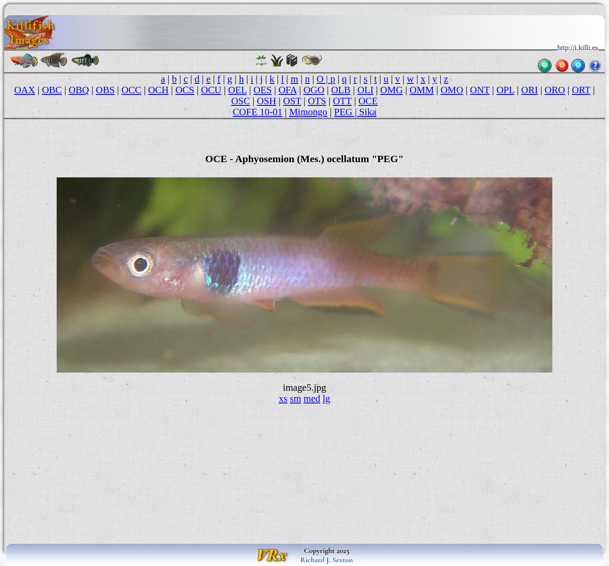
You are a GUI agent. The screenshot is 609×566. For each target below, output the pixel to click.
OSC (240, 101)
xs (283, 398)
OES (262, 90)
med (312, 398)
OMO (452, 90)
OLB (341, 90)
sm (295, 398)
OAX (25, 90)
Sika (367, 112)
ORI (529, 90)
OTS (317, 101)
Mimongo (308, 112)
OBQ (79, 90)
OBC (52, 90)
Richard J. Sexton (326, 559)
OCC (131, 90)
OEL (237, 90)
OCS (185, 90)
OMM (422, 90)
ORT (581, 90)
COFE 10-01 (258, 112)
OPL (505, 90)
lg (326, 398)
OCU (211, 90)
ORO (555, 90)
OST (292, 101)
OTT (342, 101)
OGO (313, 90)
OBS (105, 90)
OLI (365, 90)
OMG (391, 90)
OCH (158, 90)
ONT (480, 90)
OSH (266, 101)
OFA (288, 90)
